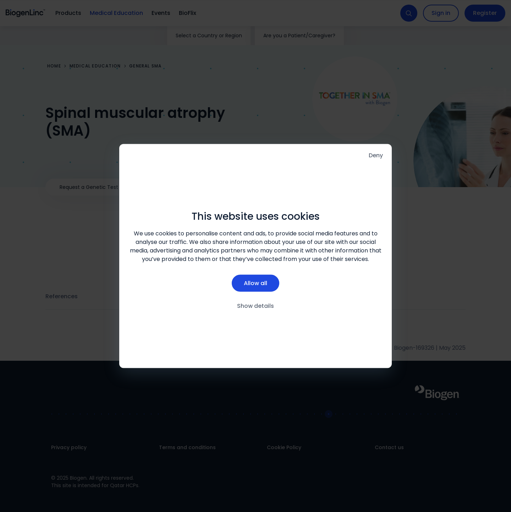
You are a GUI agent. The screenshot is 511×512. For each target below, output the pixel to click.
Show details (255, 305)
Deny (376, 155)
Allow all (255, 283)
